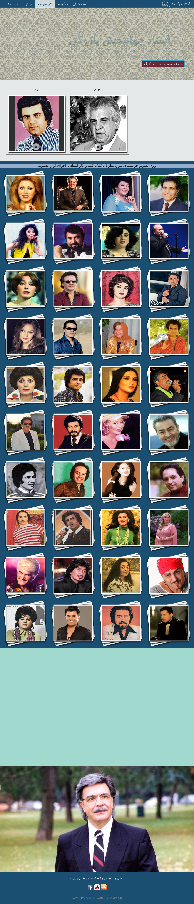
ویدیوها (28, 4)
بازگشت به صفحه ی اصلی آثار (163, 63)
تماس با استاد (12, 4)
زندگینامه (63, 4)
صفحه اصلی (79, 4)
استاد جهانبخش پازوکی (174, 4)
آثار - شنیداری (44, 4)
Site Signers (90, 898)
